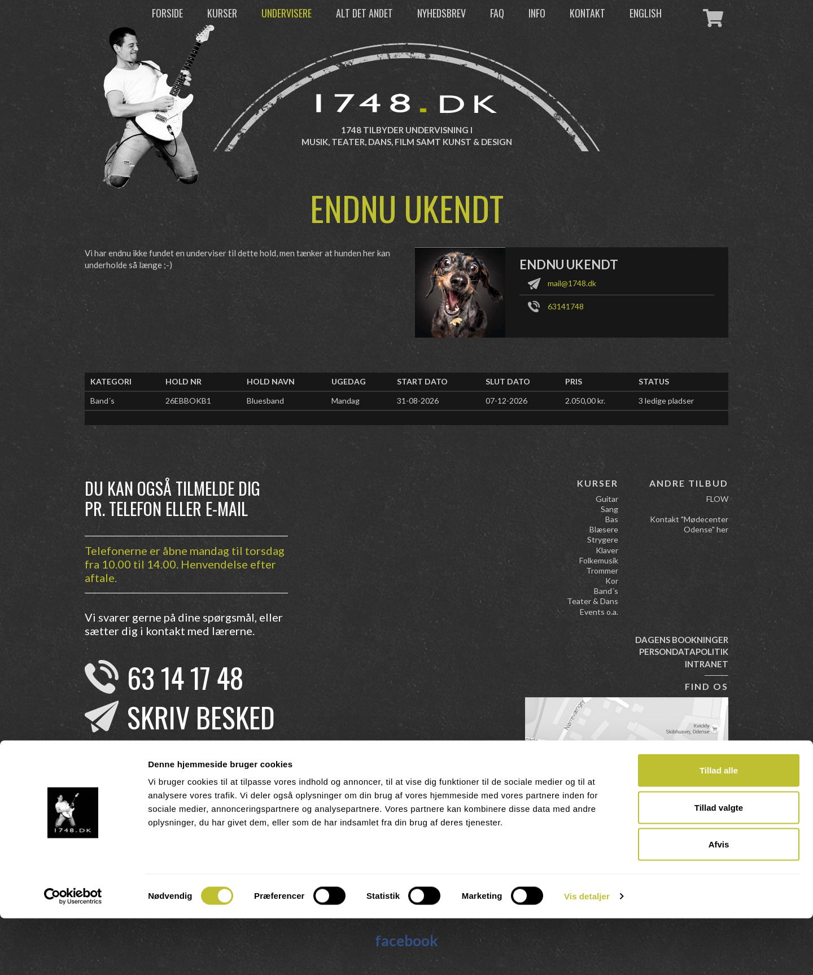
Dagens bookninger (681, 640)
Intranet (706, 664)
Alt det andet (364, 13)
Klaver (607, 550)
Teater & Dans (592, 601)
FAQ (497, 13)
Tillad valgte (718, 864)
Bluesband (265, 400)
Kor (611, 580)
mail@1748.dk (572, 283)
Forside (167, 13)
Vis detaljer (587, 952)
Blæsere (603, 529)
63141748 (566, 306)
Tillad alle (719, 827)
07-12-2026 (506, 400)
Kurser (222, 13)
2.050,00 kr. (585, 400)
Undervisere (286, 13)
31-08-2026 (418, 400)
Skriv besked (201, 716)
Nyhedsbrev (441, 13)
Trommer (602, 570)
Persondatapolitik (683, 651)
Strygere (602, 539)
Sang (609, 509)
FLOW (717, 499)
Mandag (345, 400)
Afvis (719, 901)
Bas (611, 519)
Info (536, 13)
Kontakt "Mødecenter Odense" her (689, 524)
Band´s (102, 400)
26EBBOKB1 (188, 400)
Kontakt (587, 13)
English (646, 13)
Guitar (607, 499)
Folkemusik (598, 560)
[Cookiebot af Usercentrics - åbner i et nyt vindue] (73, 953)
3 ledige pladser (666, 400)
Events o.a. (599, 612)
